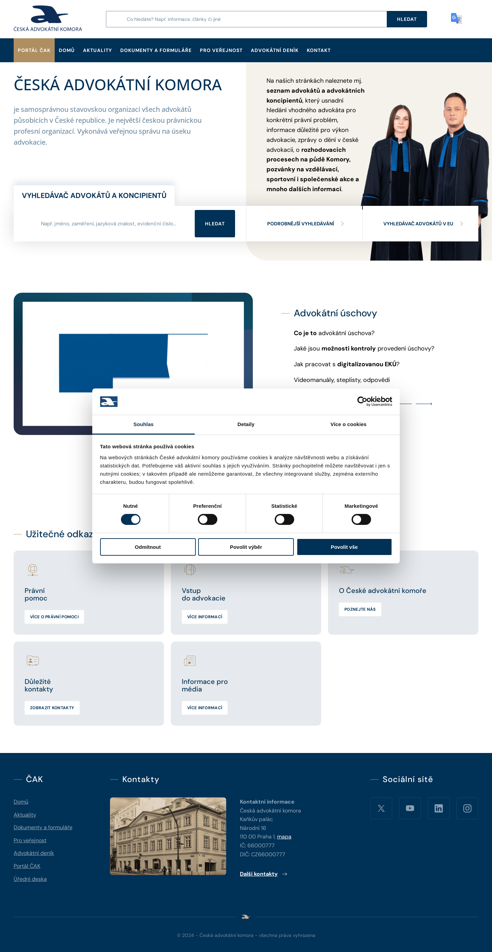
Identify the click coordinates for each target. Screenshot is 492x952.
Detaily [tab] (246, 424)
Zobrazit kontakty (52, 708)
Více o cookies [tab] (348, 424)
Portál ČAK (34, 50)
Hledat (215, 224)
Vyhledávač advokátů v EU (423, 224)
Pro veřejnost (221, 50)
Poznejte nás (360, 609)
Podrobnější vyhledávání (306, 224)
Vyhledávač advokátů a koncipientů (94, 195)
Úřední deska (30, 879)
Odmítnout (148, 547)
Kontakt (319, 50)
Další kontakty (263, 873)
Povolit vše (344, 547)
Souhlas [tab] (143, 424)
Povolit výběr (246, 547)
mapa (284, 836)
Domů (67, 50)
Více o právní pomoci (54, 617)
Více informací (204, 617)
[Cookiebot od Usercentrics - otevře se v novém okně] (362, 401)
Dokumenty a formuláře (156, 50)
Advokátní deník (275, 50)
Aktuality (97, 50)
